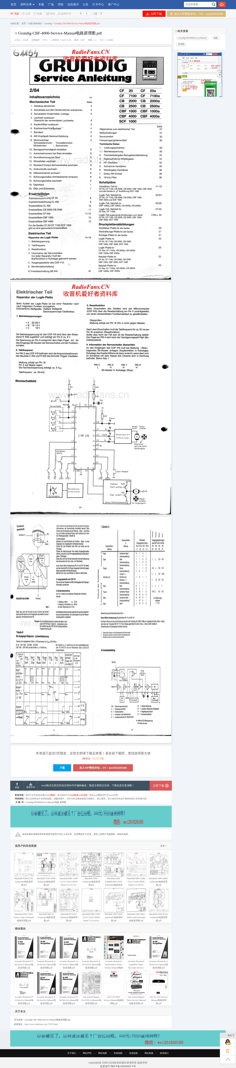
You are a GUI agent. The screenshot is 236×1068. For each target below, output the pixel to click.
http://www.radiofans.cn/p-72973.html (41, 1024)
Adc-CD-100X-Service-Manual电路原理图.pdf (114, 988)
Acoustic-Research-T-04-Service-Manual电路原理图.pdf (24, 952)
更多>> (163, 846)
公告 (86, 4)
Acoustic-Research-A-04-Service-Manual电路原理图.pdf (46, 952)
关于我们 (71, 1053)
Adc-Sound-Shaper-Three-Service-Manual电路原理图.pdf (136, 988)
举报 (50, 13)
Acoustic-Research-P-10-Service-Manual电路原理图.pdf (24, 988)
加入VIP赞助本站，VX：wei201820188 (196, 13)
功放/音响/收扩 (35, 23)
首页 (13, 4)
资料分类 (26, 4)
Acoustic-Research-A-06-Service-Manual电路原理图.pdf (159, 952)
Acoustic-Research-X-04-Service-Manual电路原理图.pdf (46, 988)
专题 (41, 4)
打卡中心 (98, 4)
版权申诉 (64, 13)
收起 (231, 1035)
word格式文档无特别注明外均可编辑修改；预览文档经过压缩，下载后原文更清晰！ (87, 785)
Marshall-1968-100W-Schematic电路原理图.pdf (159, 869)
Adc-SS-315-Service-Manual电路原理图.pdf (159, 988)
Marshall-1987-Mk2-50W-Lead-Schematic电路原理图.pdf (136, 905)
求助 (60, 4)
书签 (14, 13)
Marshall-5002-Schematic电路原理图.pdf (91, 869)
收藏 (37, 13)
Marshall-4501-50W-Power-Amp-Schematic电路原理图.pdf (24, 905)
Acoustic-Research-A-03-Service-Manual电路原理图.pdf (69, 952)
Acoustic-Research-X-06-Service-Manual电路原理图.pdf (69, 988)
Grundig (48, 23)
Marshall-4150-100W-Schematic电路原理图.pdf (46, 869)
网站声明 (87, 1053)
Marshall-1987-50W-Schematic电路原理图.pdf (114, 905)
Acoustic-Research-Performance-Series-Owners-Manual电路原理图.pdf (114, 953)
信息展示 (73, 4)
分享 (26, 13)
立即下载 (154, 13)
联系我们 (164, 1053)
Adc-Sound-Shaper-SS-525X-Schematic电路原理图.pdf (91, 988)
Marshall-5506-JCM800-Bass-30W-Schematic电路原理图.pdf (114, 870)
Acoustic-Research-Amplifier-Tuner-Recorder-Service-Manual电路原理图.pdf (136, 955)
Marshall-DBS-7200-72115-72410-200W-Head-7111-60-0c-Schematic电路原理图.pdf (136, 872)
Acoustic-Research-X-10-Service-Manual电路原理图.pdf (91, 952)
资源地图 (118, 1053)
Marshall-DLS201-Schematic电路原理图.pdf (69, 905)
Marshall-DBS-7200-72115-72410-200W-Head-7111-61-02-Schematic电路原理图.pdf (69, 872)
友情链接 (133, 1053)
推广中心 (113, 4)
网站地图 (102, 1053)
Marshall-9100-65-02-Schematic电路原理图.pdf (159, 905)
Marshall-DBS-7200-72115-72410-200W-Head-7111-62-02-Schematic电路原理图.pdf (91, 908)
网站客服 (149, 1053)
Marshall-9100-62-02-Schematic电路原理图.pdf (24, 869)
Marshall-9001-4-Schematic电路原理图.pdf (46, 905)
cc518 (25, 40)
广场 (51, 4)
